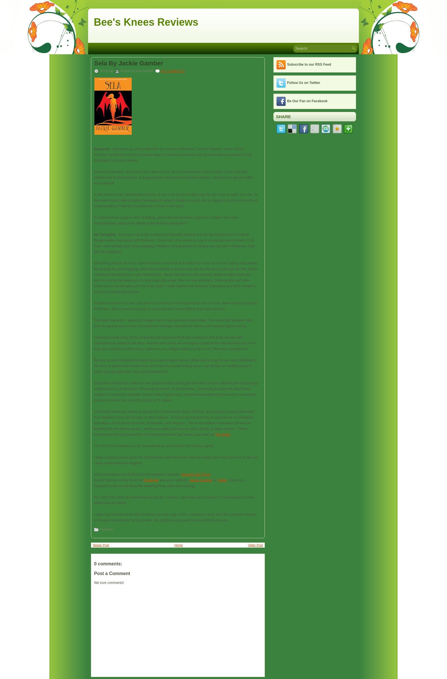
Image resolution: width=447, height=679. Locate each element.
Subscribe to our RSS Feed (309, 65)
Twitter (222, 480)
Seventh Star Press (196, 475)
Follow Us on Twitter (303, 83)
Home (178, 545)
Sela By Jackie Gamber (128, 63)
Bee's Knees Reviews (146, 22)
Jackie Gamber (200, 480)
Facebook (151, 480)
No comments (173, 71)
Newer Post (101, 545)
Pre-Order (223, 435)
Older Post (255, 545)
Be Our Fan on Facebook (307, 101)
